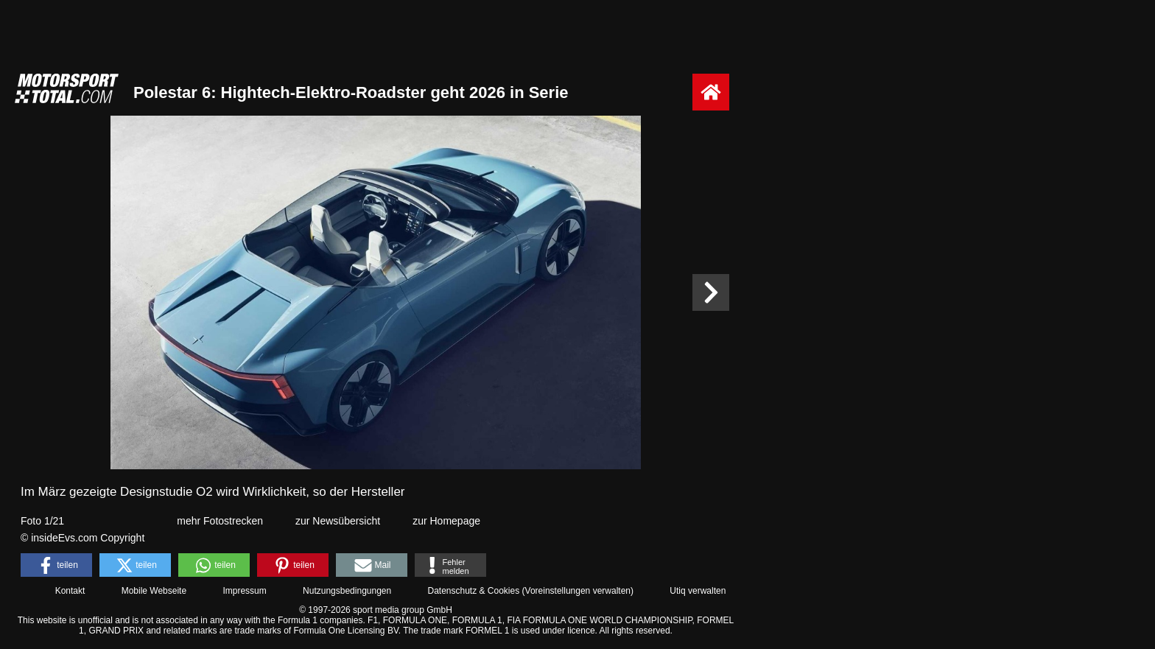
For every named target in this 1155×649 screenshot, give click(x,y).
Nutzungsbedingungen (347, 591)
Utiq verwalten (698, 591)
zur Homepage (446, 521)
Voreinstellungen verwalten (578, 591)
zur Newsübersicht (337, 521)
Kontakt (70, 591)
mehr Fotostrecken (220, 521)
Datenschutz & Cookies (473, 591)
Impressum (244, 591)
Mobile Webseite (154, 591)
